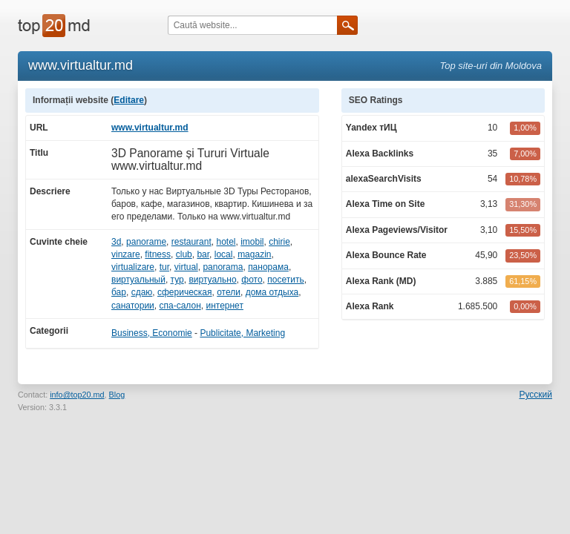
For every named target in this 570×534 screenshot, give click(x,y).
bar (203, 254)
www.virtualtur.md (150, 127)
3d (116, 242)
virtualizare (132, 267)
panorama (223, 267)
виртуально (212, 279)
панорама (268, 267)
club (184, 254)
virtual (186, 267)
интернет (224, 305)
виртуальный (138, 279)
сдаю (142, 292)
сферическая (184, 292)
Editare (129, 100)
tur (164, 267)
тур (177, 279)
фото (251, 279)
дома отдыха (272, 292)
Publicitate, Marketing (242, 333)
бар (118, 292)
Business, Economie (151, 333)
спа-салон (180, 305)
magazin (254, 254)
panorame (146, 242)
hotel (225, 242)
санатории (132, 305)
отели (228, 292)
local (223, 254)
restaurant (191, 242)
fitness (158, 254)
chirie (279, 242)
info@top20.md (77, 394)
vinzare (125, 254)
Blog (117, 394)
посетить (285, 279)
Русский (535, 394)
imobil (251, 242)
